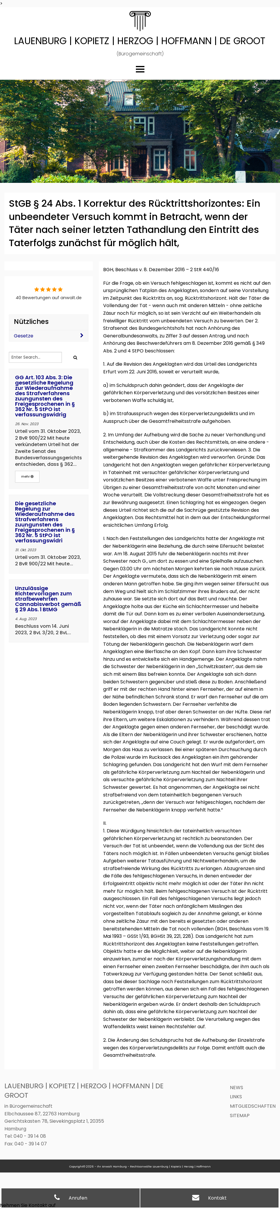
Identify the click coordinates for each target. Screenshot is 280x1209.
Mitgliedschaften (253, 1106)
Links (236, 1096)
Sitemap (240, 1115)
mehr (27, 476)
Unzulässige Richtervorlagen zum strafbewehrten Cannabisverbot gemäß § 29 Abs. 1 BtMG (48, 598)
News (236, 1087)
